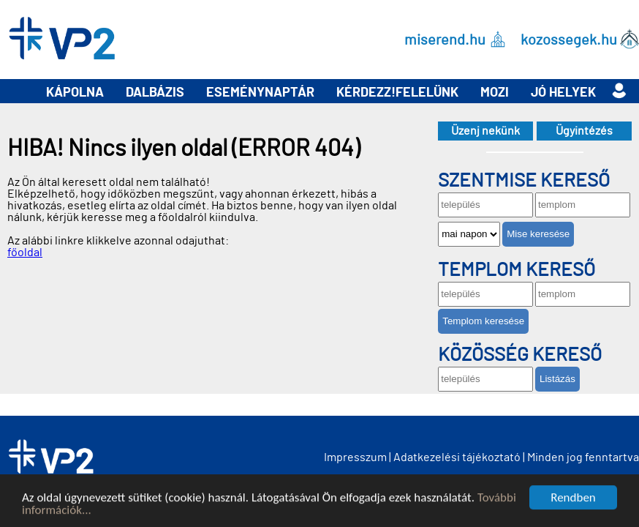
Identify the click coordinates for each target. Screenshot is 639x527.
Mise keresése (538, 233)
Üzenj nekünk (485, 131)
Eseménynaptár (260, 93)
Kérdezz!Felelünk (397, 93)
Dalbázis (155, 93)
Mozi (494, 93)
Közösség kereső (520, 355)
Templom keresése (483, 320)
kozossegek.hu (569, 39)
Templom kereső (516, 270)
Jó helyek (563, 93)
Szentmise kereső (524, 180)
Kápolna (75, 93)
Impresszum (355, 457)
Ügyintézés (584, 131)
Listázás (557, 378)
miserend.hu (444, 39)
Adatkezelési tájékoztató (457, 457)
